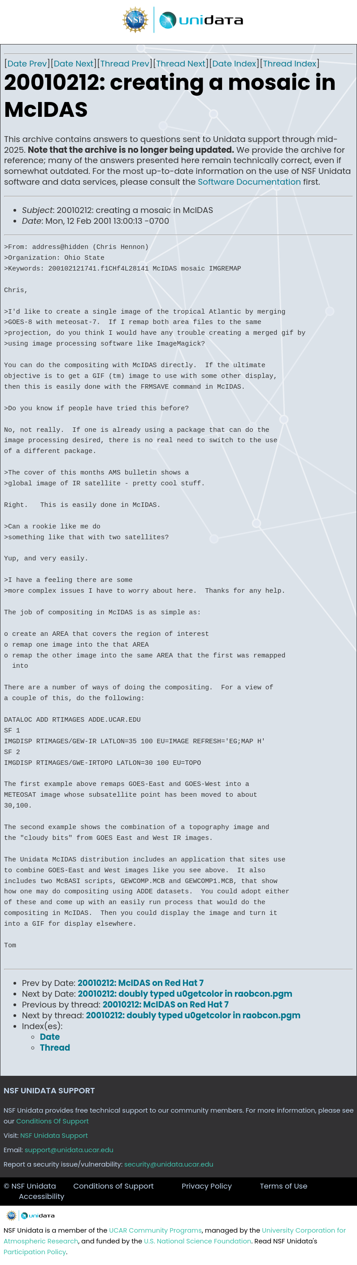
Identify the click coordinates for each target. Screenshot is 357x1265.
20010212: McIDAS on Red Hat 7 (141, 983)
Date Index (234, 63)
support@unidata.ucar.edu (69, 1149)
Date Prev (27, 63)
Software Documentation (249, 181)
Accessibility (42, 1196)
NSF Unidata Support (54, 1135)
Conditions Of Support (52, 1121)
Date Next (73, 63)
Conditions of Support (113, 1186)
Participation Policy (35, 1251)
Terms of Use (283, 1186)
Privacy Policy (207, 1186)
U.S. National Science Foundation (197, 1241)
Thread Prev (124, 63)
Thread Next (180, 63)
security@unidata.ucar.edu (168, 1164)
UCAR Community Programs (155, 1230)
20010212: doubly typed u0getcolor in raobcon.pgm (185, 993)
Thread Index (289, 63)
